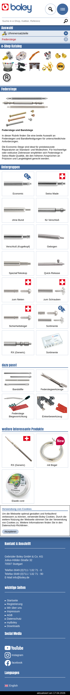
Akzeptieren (10, 531)
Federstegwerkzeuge (52, 381)
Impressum (13, 611)
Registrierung (14, 604)
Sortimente (52, 316)
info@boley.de (21, 577)
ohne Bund (18, 210)
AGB (10, 615)
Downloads (13, 626)
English (11, 685)
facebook (13, 663)
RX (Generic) (18, 343)
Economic (18, 184)
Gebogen (52, 237)
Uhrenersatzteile (15, 33)
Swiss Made (52, 184)
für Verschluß (52, 210)
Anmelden (50, 10)
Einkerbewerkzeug (52, 407)
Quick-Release (52, 263)
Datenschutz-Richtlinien (15, 525)
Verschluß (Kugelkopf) (18, 237)
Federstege (9, 39)
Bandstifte (18, 381)
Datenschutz (14, 618)
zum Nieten (18, 290)
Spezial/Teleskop (18, 263)
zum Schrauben (52, 290)
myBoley (12, 622)
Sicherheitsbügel (18, 316)
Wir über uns (14, 607)
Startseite (12, 600)
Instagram (14, 655)
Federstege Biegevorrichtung (18, 406)
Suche (65, 21)
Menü (62, 10)
